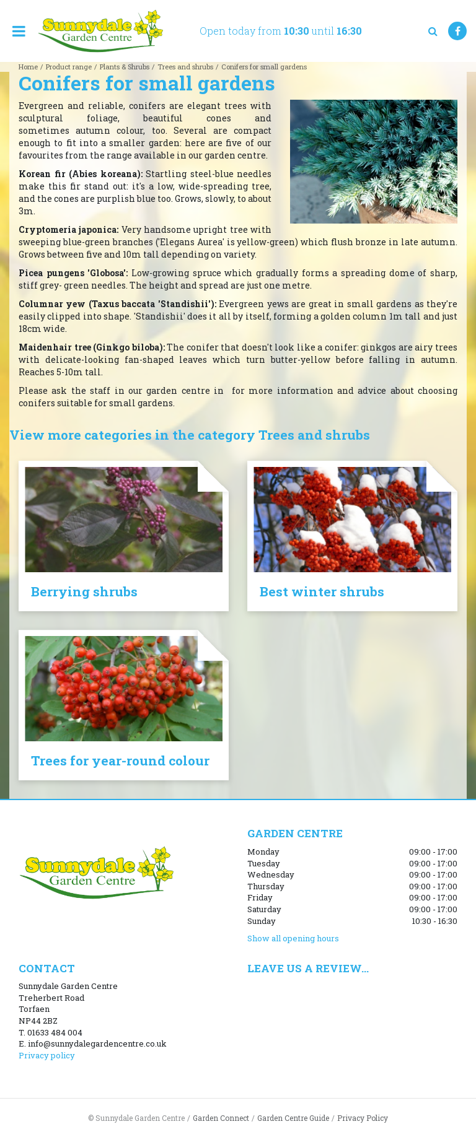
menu (18, 31)
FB (457, 31)
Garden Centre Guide (293, 1118)
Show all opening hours (293, 938)
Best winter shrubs (322, 591)
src (432, 31)
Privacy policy (47, 1055)
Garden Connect (221, 1118)
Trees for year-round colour (120, 760)
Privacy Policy (362, 1118)
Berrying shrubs (84, 591)
